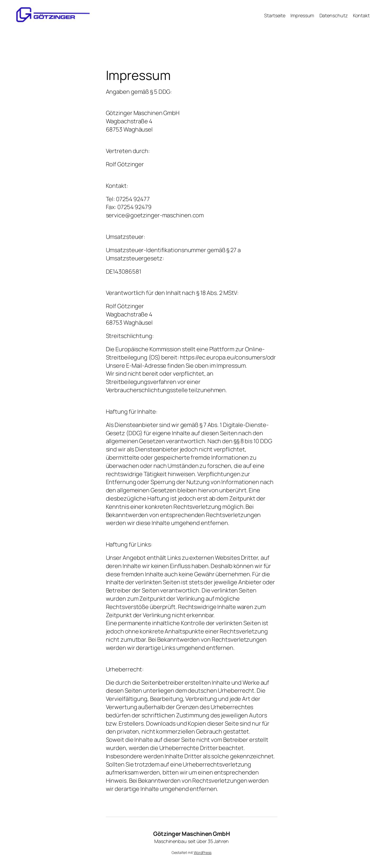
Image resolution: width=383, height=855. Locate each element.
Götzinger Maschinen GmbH (191, 834)
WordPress (202, 852)
